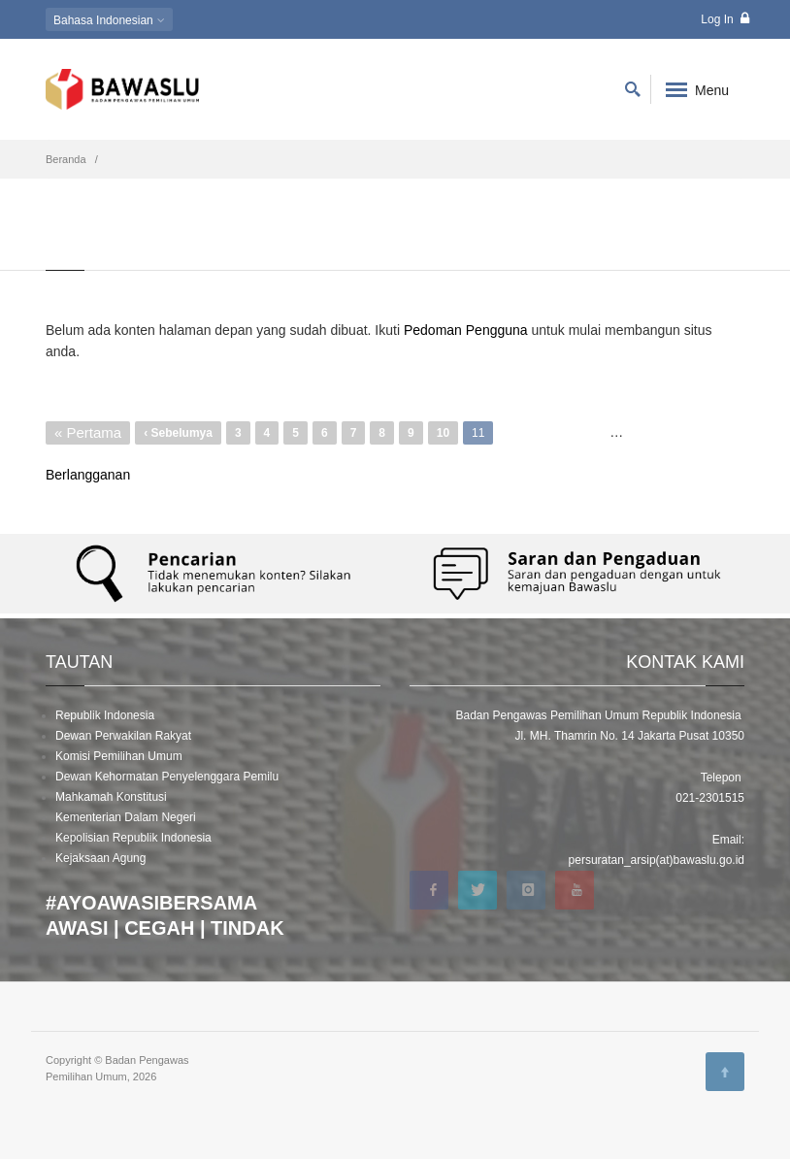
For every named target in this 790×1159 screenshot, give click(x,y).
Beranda (66, 159)
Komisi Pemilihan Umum (118, 756)
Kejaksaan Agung (100, 858)
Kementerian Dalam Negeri (125, 817)
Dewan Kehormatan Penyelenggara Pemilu (167, 776)
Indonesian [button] (109, 20)
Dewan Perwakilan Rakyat (123, 736)
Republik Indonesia (104, 715)
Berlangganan (88, 474)
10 (447, 430)
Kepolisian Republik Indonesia (133, 837)
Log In (725, 19)
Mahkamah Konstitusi (111, 797)
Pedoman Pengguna (466, 330)
